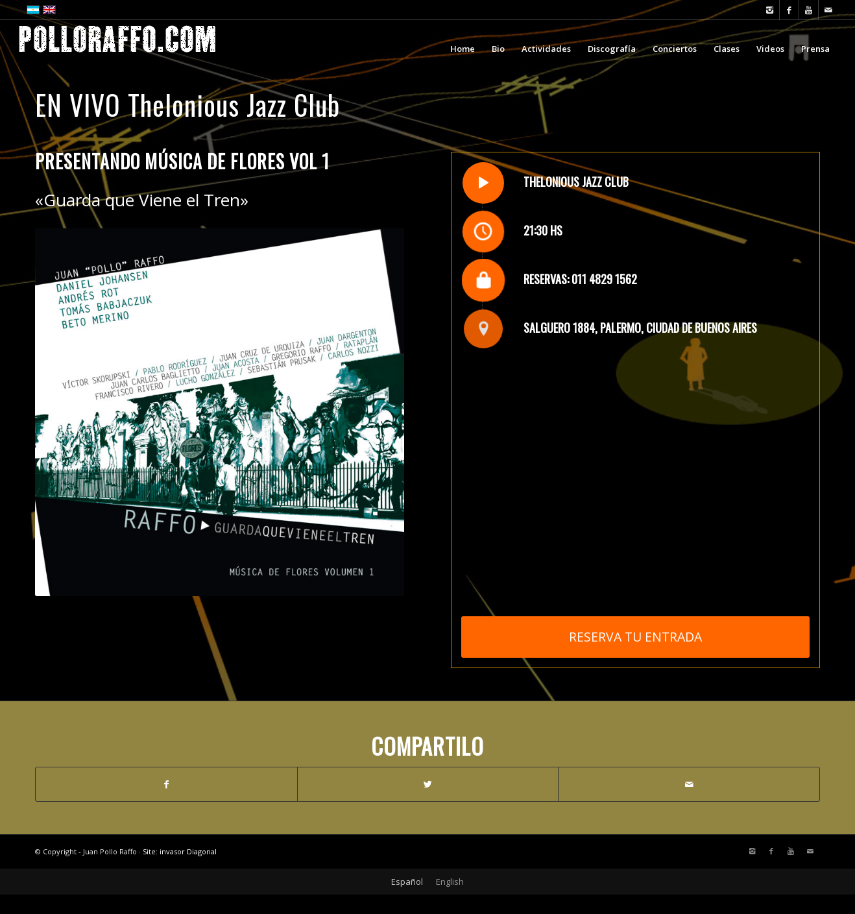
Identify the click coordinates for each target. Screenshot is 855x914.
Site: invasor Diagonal (180, 851)
